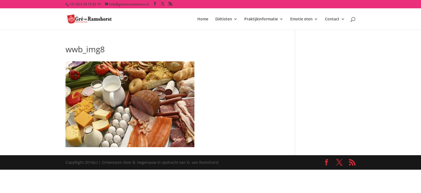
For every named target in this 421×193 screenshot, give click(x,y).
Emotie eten (301, 19)
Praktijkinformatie (261, 19)
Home (202, 19)
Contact (332, 19)
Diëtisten (223, 19)
